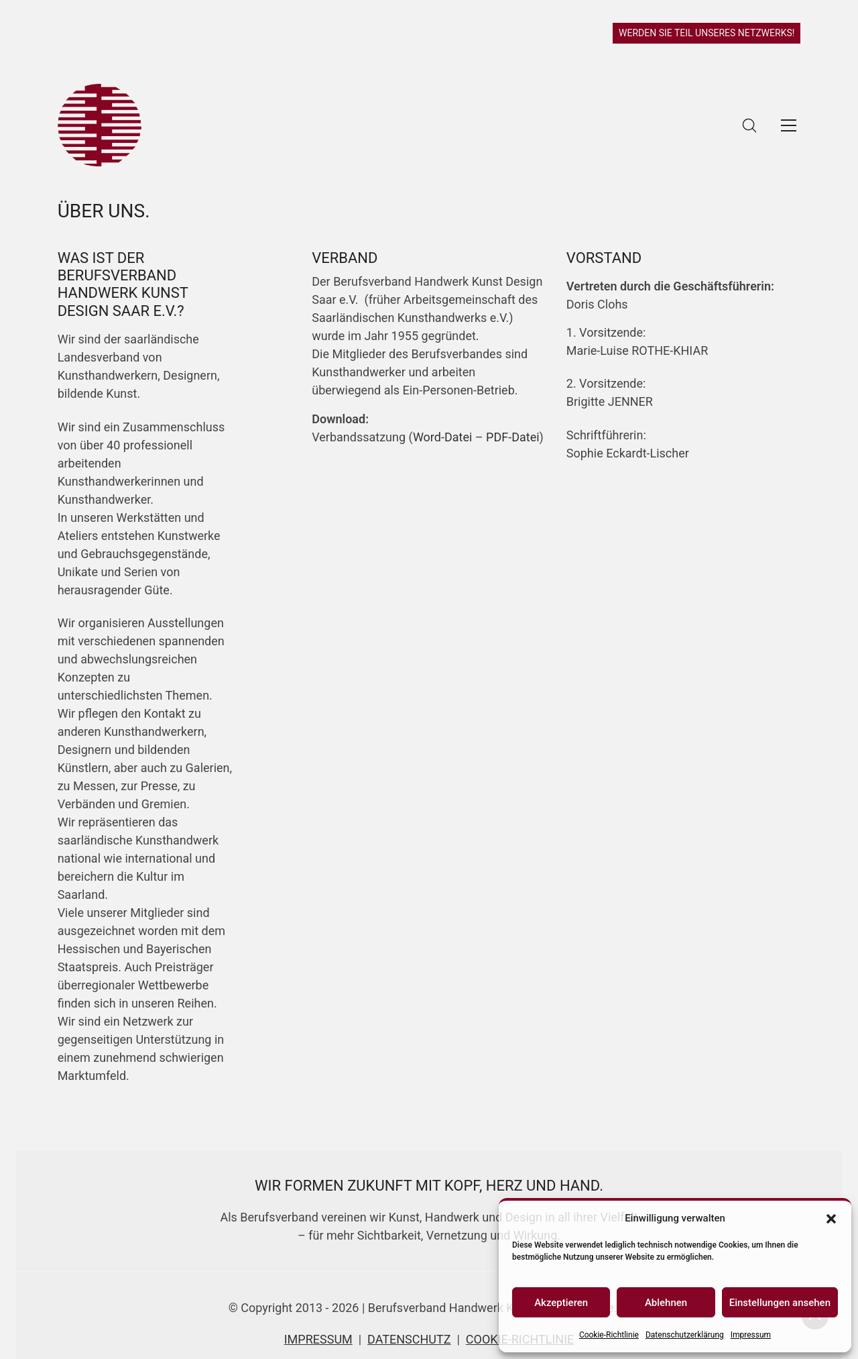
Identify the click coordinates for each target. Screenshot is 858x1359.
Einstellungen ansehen (780, 1303)
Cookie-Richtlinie (609, 1335)
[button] (831, 1218)
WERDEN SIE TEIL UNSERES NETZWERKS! (706, 33)
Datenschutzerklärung (685, 1335)
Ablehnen (666, 1303)
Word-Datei (442, 437)
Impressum (751, 1335)
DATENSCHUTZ (409, 1339)
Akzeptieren (561, 1303)
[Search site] (749, 125)
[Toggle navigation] (788, 125)
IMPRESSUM (318, 1339)
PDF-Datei (513, 437)
